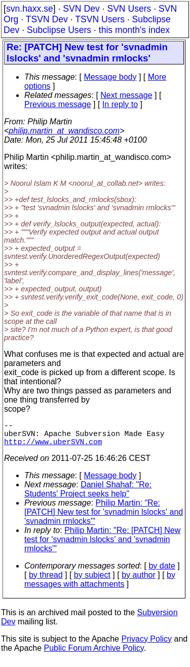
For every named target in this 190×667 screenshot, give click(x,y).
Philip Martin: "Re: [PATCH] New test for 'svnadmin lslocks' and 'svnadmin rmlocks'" (103, 518)
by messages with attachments (99, 585)
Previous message (57, 104)
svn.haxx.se (29, 9)
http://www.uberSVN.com (53, 447)
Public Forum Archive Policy (94, 654)
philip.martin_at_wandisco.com (64, 130)
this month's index (134, 30)
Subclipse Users (59, 30)
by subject (92, 581)
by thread (46, 581)
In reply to (120, 104)
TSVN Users (100, 19)
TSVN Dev (47, 19)
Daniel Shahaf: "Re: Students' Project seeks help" (87, 495)
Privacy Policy (146, 645)
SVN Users (129, 9)
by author (139, 581)
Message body (110, 77)
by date (161, 572)
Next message (126, 95)
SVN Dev (81, 9)
